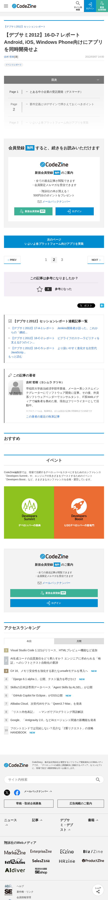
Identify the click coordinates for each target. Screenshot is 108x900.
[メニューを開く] (6, 6)
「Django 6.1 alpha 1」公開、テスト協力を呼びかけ (43, 679)
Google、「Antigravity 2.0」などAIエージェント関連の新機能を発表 (53, 720)
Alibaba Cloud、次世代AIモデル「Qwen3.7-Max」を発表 (46, 703)
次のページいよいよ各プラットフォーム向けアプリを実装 (54, 241)
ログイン (74, 211)
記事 (37, 820)
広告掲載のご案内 (81, 803)
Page (13, 91)
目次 (75, 80)
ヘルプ (20, 886)
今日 (29, 641)
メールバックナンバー (54, 201)
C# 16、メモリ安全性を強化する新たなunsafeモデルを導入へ (49, 670)
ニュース (10, 822)
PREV (11, 260)
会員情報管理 (24, 897)
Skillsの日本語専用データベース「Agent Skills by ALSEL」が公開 (51, 687)
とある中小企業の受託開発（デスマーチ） (56, 91)
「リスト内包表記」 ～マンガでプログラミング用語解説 (46, 711)
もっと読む (15, 356)
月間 (79, 641)
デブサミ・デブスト (66, 825)
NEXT (97, 260)
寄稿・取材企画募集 (28, 803)
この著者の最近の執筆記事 (43, 416)
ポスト (85, 306)
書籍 (93, 820)
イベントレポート (14, 65)
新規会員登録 (32, 211)
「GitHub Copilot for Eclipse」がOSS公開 (36, 695)
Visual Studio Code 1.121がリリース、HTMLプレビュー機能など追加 (53, 650)
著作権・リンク (25, 891)
